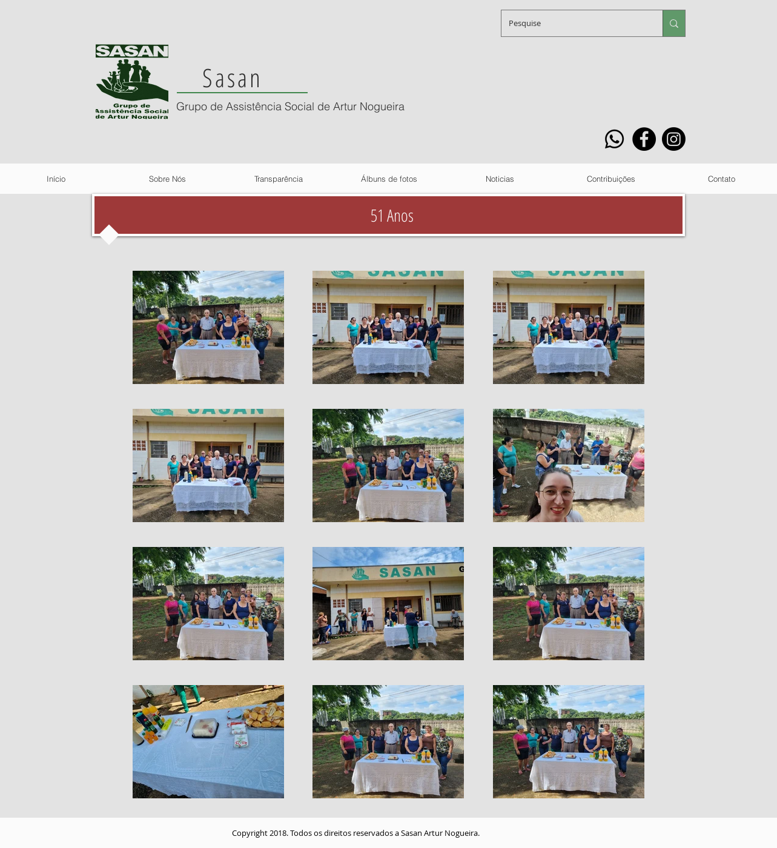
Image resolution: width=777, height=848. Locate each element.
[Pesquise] (573, 23)
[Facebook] (644, 139)
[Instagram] (674, 139)
